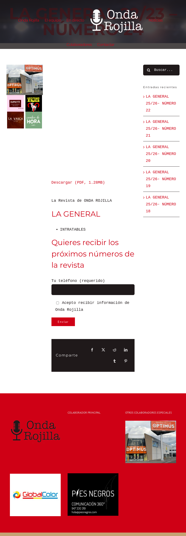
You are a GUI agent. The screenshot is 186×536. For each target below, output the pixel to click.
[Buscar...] (161, 70)
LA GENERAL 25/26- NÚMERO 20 (161, 154)
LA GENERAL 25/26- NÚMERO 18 (161, 204)
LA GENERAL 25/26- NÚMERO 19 (161, 179)
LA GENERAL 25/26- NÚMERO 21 (161, 129)
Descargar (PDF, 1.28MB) (78, 182)
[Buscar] (148, 70)
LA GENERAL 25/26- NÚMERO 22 (161, 103)
